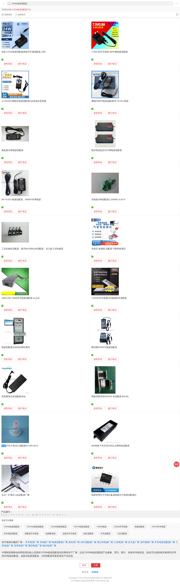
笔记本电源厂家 (105, 542)
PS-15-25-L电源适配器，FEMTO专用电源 (21, 199)
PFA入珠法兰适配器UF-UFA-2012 (22, 445)
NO (36, 515)
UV (53, 515)
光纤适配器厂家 (88, 542)
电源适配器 (139, 526)
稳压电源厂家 (49, 545)
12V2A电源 (101, 526)
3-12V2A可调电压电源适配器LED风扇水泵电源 (23, 101)
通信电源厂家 (35, 545)
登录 (84, 565)
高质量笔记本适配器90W (13, 396)
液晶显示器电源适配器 (12, 150)
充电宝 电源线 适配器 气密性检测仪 (108, 248)
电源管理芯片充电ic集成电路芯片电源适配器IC (113, 495)
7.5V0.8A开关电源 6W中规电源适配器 (109, 52)
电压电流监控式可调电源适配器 (106, 150)
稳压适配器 (88, 533)
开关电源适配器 (10, 533)
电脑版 (94, 572)
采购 (176, 464)
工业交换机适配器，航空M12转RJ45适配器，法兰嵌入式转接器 (32, 248)
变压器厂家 (74, 542)
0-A (2, 515)
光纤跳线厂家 (147, 542)
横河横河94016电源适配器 (104, 347)
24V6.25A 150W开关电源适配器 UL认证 (20, 298)
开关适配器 (105, 533)
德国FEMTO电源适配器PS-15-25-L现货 (109, 101)
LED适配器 (122, 533)
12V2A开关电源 (120, 526)
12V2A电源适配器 (58, 526)
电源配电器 (50, 533)
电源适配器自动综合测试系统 (15, 347)
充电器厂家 (45, 542)
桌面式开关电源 (69, 533)
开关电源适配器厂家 (164, 542)
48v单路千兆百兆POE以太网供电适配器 (110, 445)
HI (22, 515)
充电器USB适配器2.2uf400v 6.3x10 (108, 199)
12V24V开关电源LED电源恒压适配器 (109, 298)
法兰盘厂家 (133, 542)
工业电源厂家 (120, 542)
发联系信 (8, 64)
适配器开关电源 (31, 533)
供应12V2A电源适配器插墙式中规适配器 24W (23, 52)
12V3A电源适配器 (11, 526)
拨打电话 (22, 64)
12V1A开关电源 (158, 526)
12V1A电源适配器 (81, 526)
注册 (96, 565)
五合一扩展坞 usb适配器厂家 (15, 495)
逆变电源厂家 (21, 545)
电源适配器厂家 (60, 542)
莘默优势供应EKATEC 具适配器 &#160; (110, 396)
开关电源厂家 (32, 542)
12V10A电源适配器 (35, 526)
